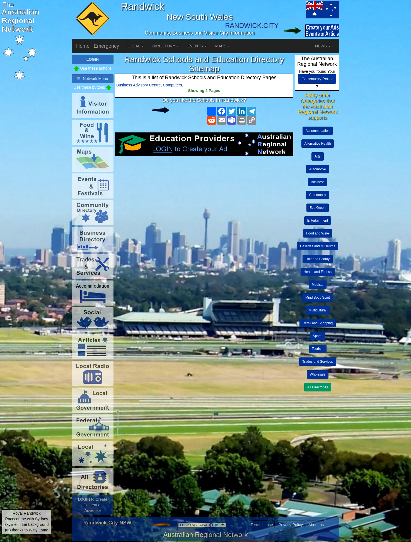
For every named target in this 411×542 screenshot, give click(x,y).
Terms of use (262, 524)
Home (83, 46)
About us (316, 524)
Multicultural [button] (318, 310)
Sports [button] (318, 336)
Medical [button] (317, 285)
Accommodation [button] (318, 131)
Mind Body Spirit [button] (317, 297)
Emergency (106, 46)
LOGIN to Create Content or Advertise (92, 505)
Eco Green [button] (317, 208)
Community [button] (317, 195)
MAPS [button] (222, 46)
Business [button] (318, 182)
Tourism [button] (317, 349)
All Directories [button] (317, 387)
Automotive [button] (317, 169)
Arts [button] (317, 156)
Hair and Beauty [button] (318, 259)
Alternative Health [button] (317, 144)
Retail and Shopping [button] (318, 323)
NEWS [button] (323, 46)
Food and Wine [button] (317, 233)
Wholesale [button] (317, 374)
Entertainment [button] (317, 220)
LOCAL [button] (135, 46)
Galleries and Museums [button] (317, 246)
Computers (172, 85)
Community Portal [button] (316, 79)
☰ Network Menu (92, 78)
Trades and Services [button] (317, 362)
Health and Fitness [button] (318, 272)
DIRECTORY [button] (165, 46)
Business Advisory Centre (138, 85)
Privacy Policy (291, 524)
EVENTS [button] (197, 46)
